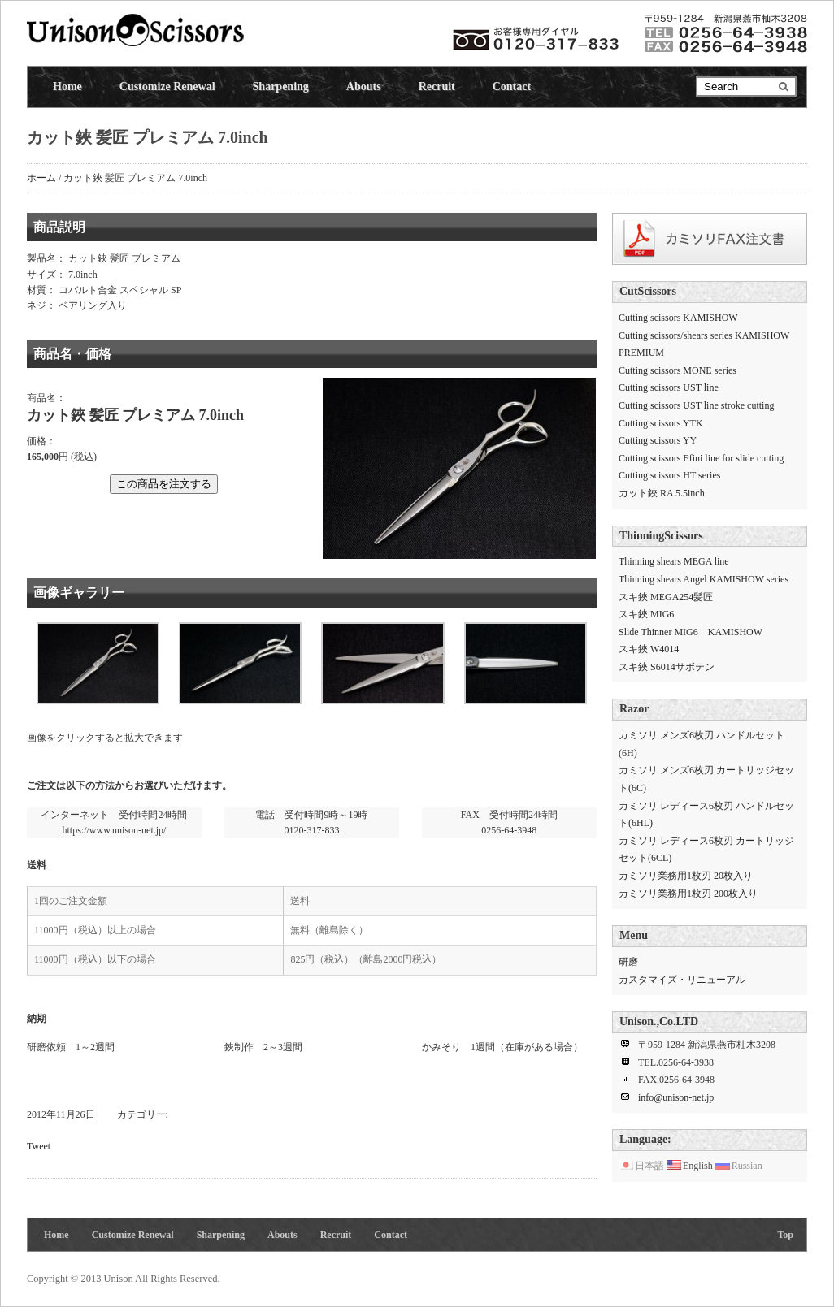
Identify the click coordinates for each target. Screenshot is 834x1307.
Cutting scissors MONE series (677, 370)
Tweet (38, 1146)
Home (67, 86)
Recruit (437, 86)
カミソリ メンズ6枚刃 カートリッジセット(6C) (706, 779)
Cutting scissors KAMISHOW (678, 317)
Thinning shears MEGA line (674, 561)
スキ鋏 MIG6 (646, 614)
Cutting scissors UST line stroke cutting (696, 405)
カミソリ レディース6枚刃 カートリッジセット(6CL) (706, 849)
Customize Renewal (167, 86)
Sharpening (281, 86)
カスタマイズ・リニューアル (682, 979)
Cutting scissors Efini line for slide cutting (701, 458)
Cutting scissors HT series (669, 475)
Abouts (363, 86)
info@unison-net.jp (676, 1097)
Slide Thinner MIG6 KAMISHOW (690, 632)
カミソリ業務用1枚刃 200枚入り (688, 893)
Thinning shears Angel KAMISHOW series (703, 579)
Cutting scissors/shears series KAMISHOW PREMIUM (704, 344)
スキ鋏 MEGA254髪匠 (666, 597)
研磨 (628, 961)
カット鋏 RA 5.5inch (662, 493)
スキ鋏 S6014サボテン (667, 667)
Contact (512, 86)
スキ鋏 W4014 (649, 649)
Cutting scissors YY (658, 440)
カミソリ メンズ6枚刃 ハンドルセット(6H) (701, 744)
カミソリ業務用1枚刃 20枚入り (686, 875)
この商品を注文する (163, 484)
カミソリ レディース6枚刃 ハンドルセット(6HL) (706, 814)
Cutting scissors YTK (661, 423)
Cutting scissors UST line (669, 387)
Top (785, 1234)
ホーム (41, 178)
